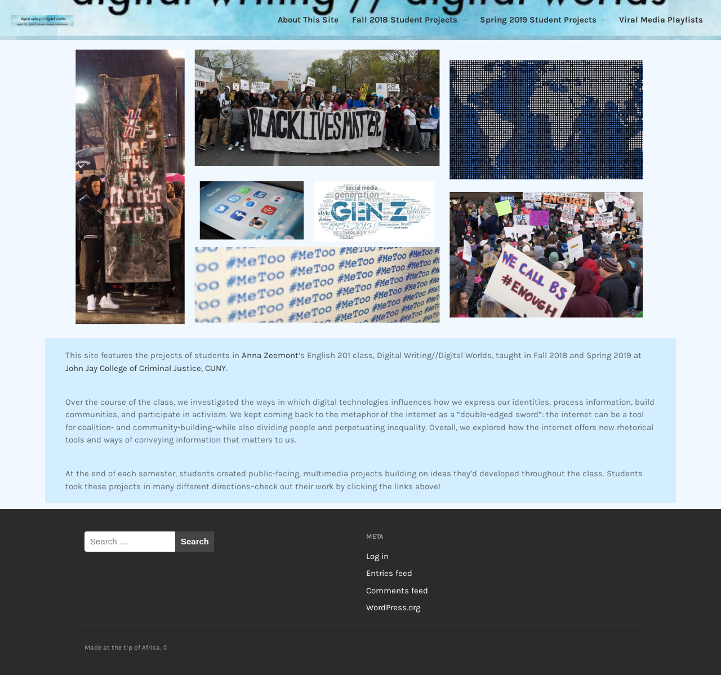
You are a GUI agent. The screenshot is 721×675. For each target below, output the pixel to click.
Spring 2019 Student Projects (538, 20)
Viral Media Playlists (661, 20)
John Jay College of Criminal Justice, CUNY (145, 368)
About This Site (308, 20)
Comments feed (397, 590)
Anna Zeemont (270, 355)
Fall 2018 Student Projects (404, 20)
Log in (377, 556)
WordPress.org (393, 607)
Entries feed (389, 573)
